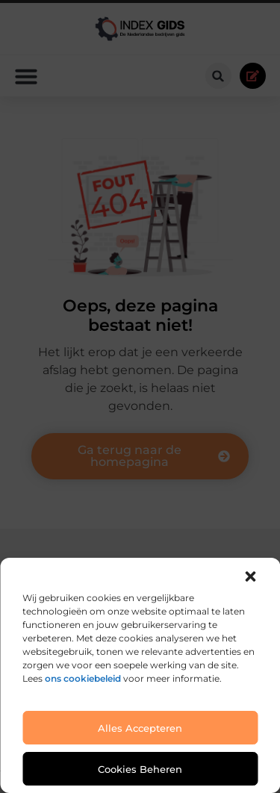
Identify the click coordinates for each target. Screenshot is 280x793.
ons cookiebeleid (83, 678)
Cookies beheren (140, 769)
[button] (250, 576)
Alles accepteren (140, 728)
